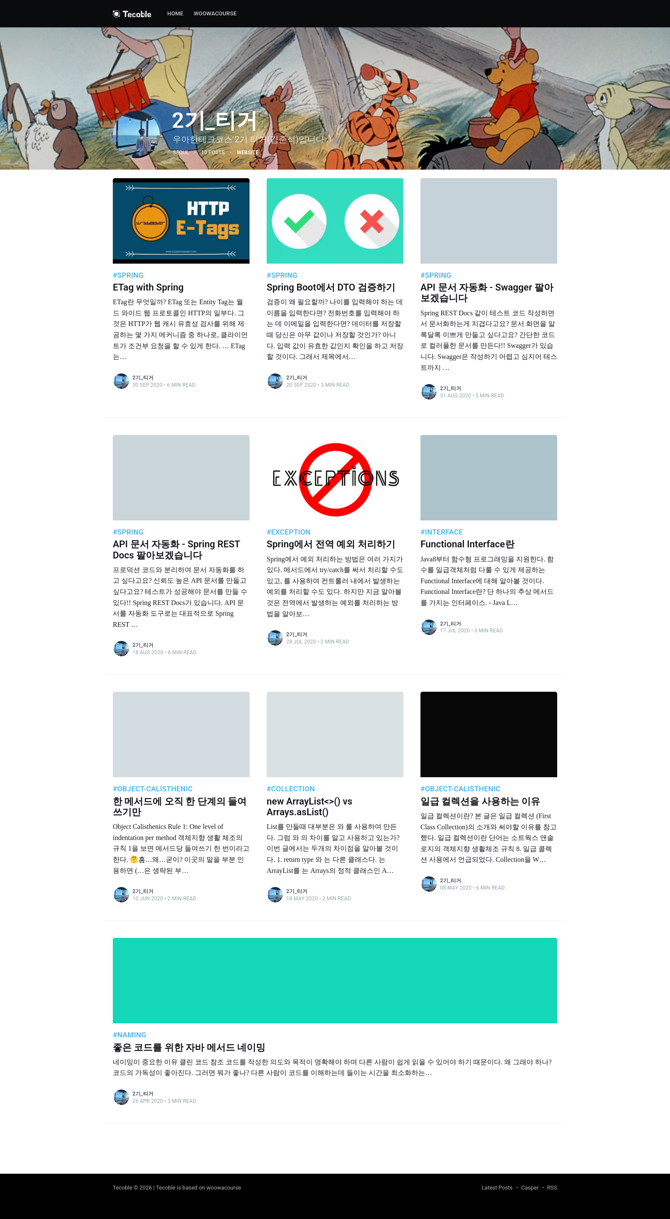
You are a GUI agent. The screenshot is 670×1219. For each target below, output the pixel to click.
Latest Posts (497, 1187)
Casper (530, 1187)
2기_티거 (142, 378)
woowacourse (215, 13)
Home (175, 13)
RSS (552, 1187)
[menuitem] (175, 13)
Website (248, 153)
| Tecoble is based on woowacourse (197, 1187)
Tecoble (122, 1187)
